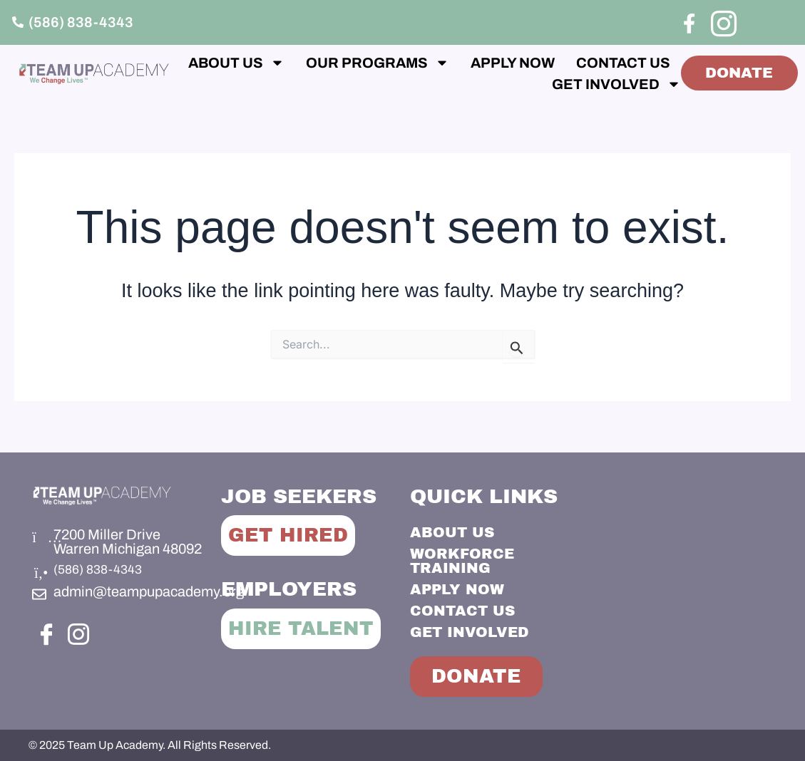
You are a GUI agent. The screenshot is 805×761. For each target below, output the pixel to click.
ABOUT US (313, 62)
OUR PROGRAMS (454, 62)
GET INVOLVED (577, 84)
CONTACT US (445, 84)
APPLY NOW (590, 63)
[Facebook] (689, 23)
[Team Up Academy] (685, 574)
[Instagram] (721, 21)
